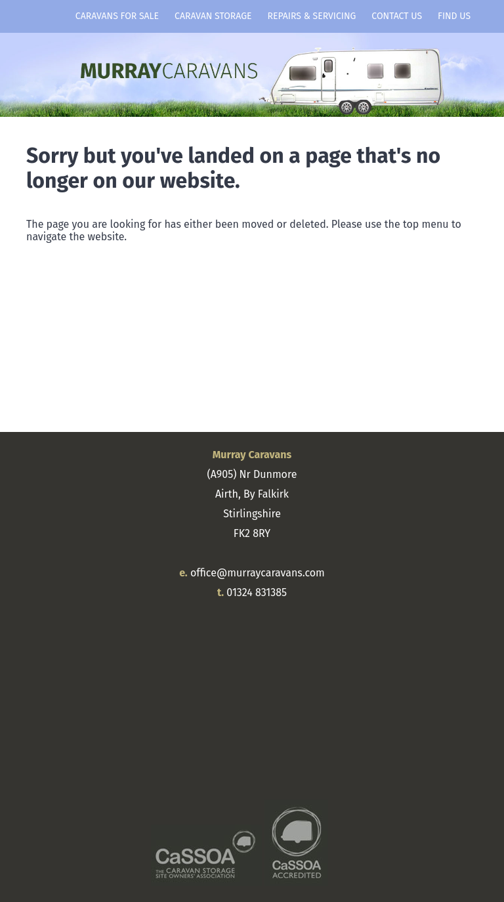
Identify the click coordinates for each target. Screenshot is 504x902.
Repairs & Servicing (312, 16)
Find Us (454, 16)
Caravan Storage (213, 16)
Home (46, 16)
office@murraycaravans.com (257, 573)
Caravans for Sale (117, 16)
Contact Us (396, 16)
